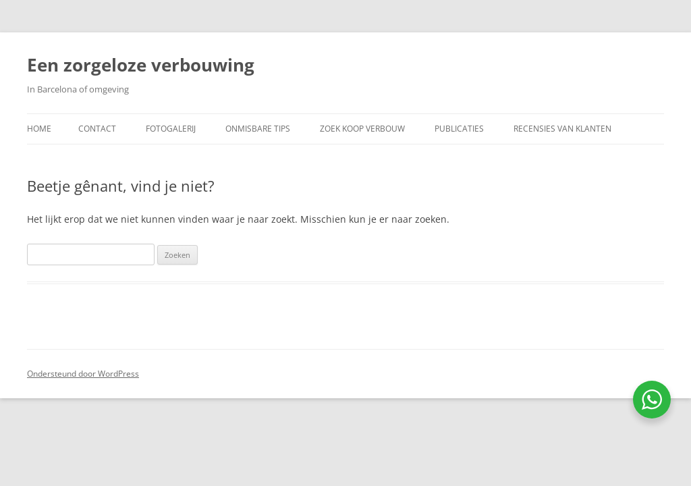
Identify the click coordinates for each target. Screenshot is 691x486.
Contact (97, 128)
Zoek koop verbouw (362, 128)
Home (39, 128)
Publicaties (459, 128)
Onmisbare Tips (257, 128)
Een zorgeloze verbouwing (140, 65)
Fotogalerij (171, 128)
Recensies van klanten (562, 128)
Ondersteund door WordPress (83, 373)
